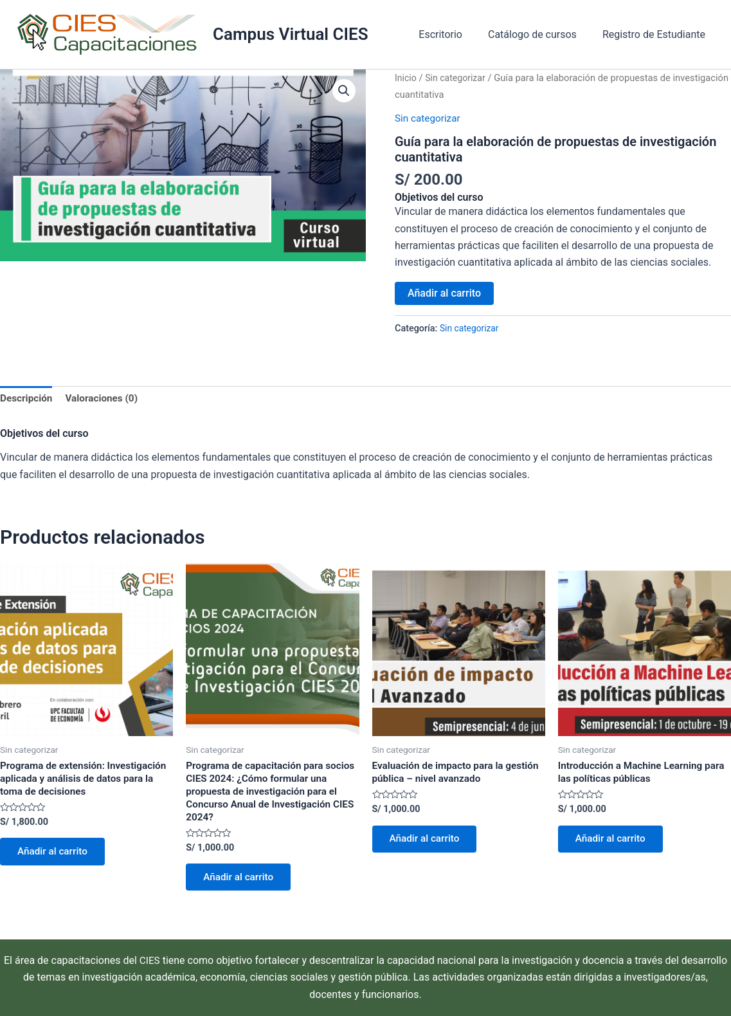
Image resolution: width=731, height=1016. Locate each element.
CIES (149, 960)
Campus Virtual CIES (290, 34)
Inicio (406, 78)
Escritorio (453, 34)
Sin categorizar (457, 78)
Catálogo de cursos (540, 34)
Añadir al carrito (444, 292)
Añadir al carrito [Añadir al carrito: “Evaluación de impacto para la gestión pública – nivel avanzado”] (428, 842)
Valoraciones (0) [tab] (105, 399)
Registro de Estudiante (656, 34)
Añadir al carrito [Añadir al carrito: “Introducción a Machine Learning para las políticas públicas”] (614, 842)
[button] (344, 91)
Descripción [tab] (27, 399)
